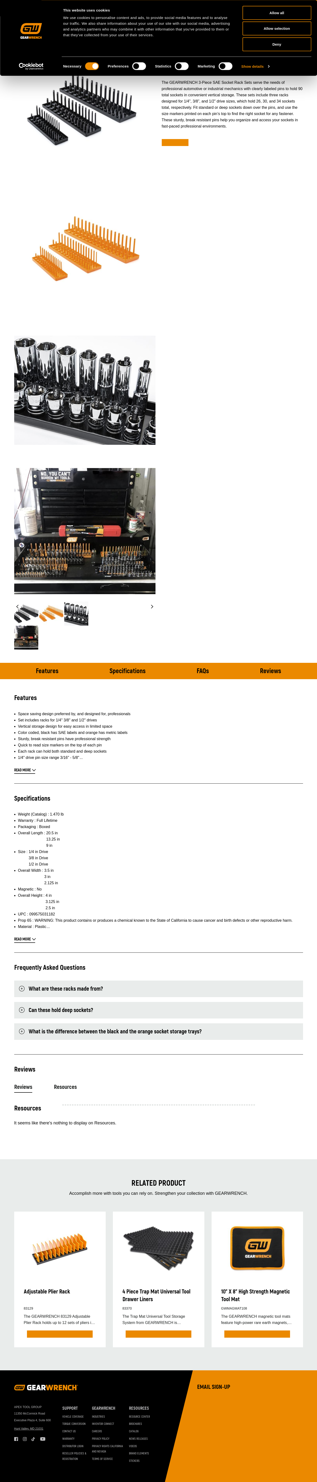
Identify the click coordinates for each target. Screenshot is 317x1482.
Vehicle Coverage (73, 1417)
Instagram (25, 1439)
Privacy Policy (100, 1439)
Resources (65, 1087)
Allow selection (277, 28)
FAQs (203, 671)
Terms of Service (102, 1459)
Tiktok (33, 1439)
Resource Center (139, 1417)
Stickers (134, 1461)
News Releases (138, 1439)
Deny (276, 44)
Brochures (135, 1424)
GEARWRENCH (103, 1408)
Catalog (134, 1431)
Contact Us (69, 1431)
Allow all (277, 13)
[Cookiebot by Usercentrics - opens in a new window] (31, 66)
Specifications (128, 671)
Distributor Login (73, 1446)
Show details (252, 66)
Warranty (68, 1439)
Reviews (270, 671)
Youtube (42, 1439)
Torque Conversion (74, 1424)
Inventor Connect (103, 1424)
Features (47, 671)
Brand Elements (139, 1454)
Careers (97, 1431)
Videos (133, 1446)
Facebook (16, 1439)
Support (70, 1408)
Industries (98, 1417)
